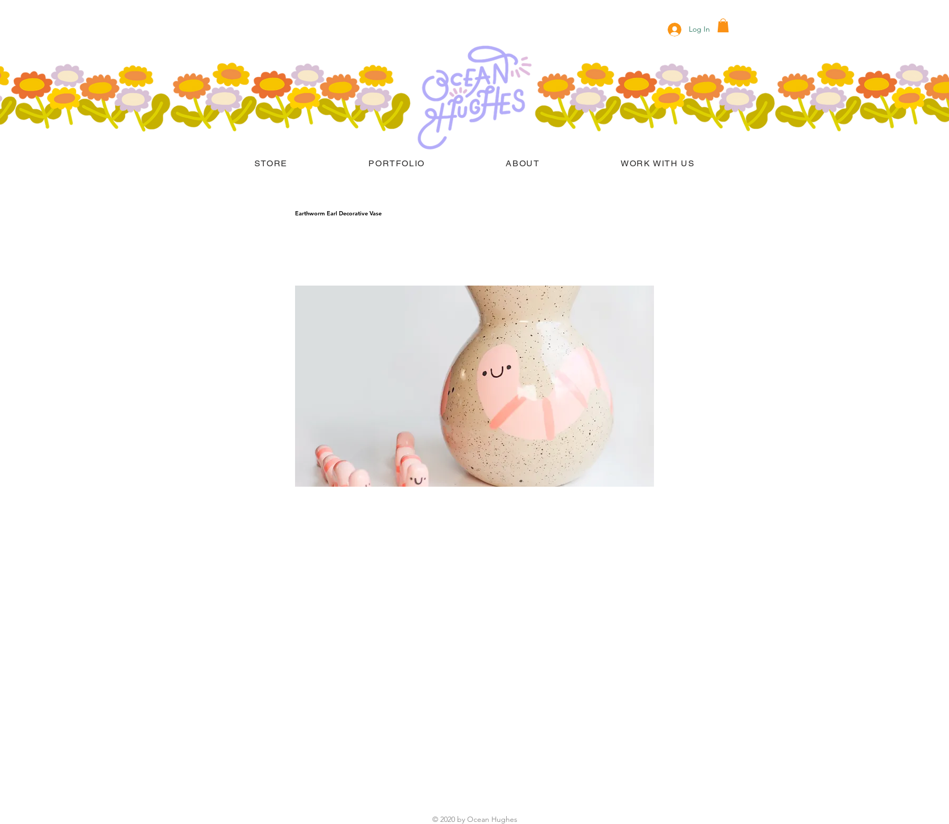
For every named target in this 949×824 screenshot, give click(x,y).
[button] (723, 25)
